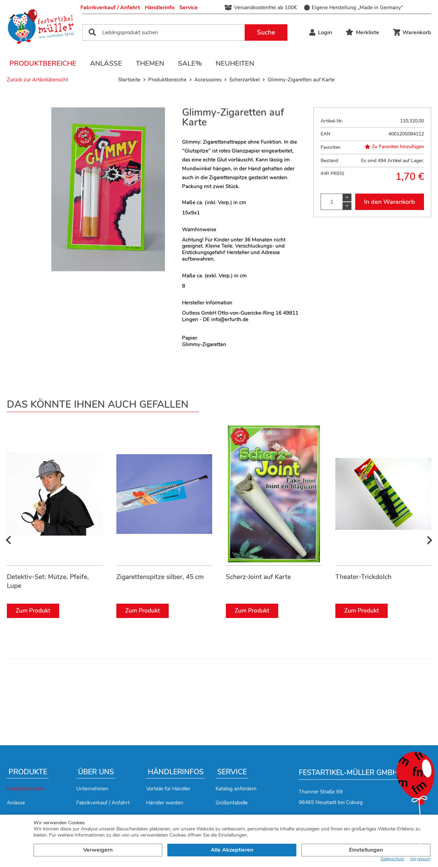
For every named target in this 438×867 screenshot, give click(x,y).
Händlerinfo (160, 7)
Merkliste (362, 32)
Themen (150, 63)
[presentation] (8, 540)
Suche (266, 32)
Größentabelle (232, 802)
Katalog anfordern (236, 788)
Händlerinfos (176, 772)
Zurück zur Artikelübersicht (37, 79)
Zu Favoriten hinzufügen (394, 146)
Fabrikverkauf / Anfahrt (110, 7)
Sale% (190, 63)
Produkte (28, 772)
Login (320, 32)
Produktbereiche (43, 63)
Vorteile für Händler (168, 788)
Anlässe (106, 63)
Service (188, 7)
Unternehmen (92, 788)
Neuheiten (235, 63)
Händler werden (164, 802)
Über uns (96, 772)
